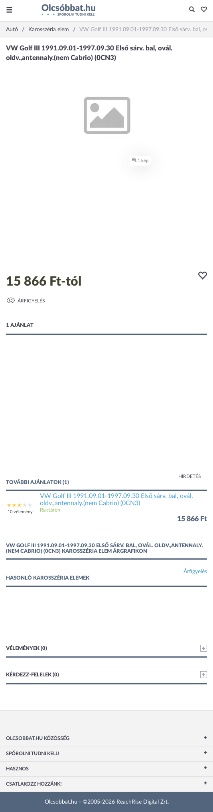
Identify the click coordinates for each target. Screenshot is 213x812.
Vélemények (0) (106, 648)
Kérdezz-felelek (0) (106, 674)
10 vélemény (20, 512)
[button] (201, 10)
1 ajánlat (20, 325)
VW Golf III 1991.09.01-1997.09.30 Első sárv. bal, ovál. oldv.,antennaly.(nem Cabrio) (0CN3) (116, 499)
